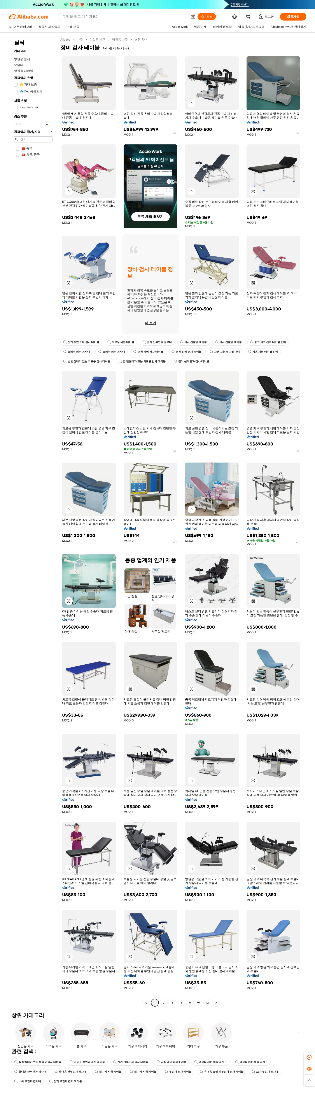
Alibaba (65, 39)
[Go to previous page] (146, 1003)
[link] (309, 1057)
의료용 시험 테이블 (120, 342)
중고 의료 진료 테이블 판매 (268, 342)
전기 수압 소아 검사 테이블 (81, 342)
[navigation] (33, 521)
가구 (80, 39)
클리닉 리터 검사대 (76, 352)
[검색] (207, 16)
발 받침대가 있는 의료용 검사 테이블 (86, 361)
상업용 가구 (97, 39)
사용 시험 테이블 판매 (225, 352)
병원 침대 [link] (141, 39)
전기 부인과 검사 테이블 (65, 1081)
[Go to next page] (216, 1003)
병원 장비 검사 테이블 (148, 352)
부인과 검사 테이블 (178, 1071)
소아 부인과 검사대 (265, 1071)
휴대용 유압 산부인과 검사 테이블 (221, 1071)
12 (207, 1002)
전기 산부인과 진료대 (157, 342)
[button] (193, 16)
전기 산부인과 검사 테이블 (191, 361)
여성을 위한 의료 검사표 (210, 1062)
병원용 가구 (120, 39)
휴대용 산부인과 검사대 (30, 1071)
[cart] (248, 17)
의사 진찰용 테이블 (193, 342)
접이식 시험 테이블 (108, 1071)
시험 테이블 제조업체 (171, 1062)
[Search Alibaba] (125, 16)
